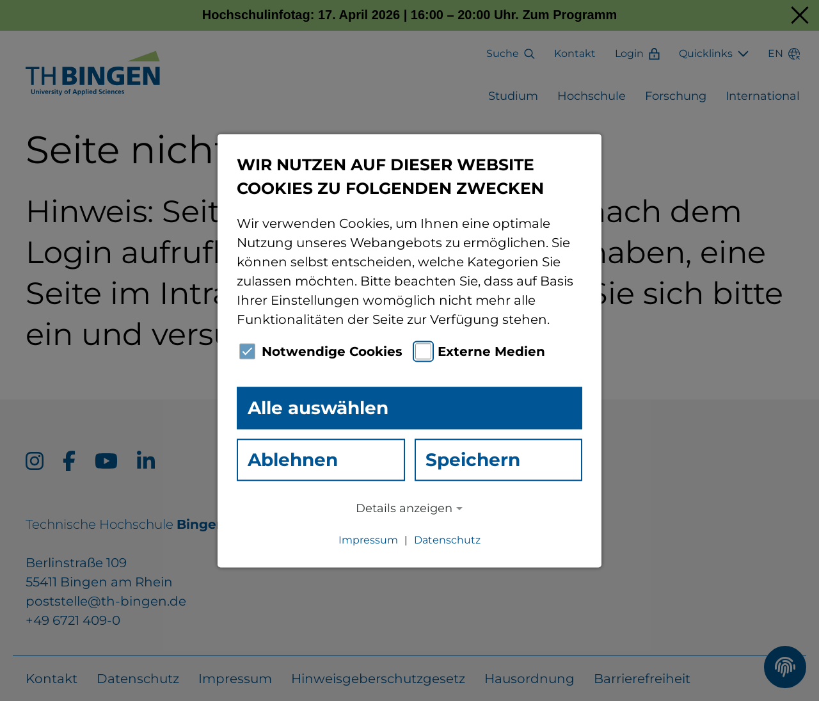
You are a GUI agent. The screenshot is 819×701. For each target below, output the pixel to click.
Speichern (472, 460)
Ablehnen (293, 460)
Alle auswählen (318, 408)
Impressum (368, 540)
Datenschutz (447, 540)
